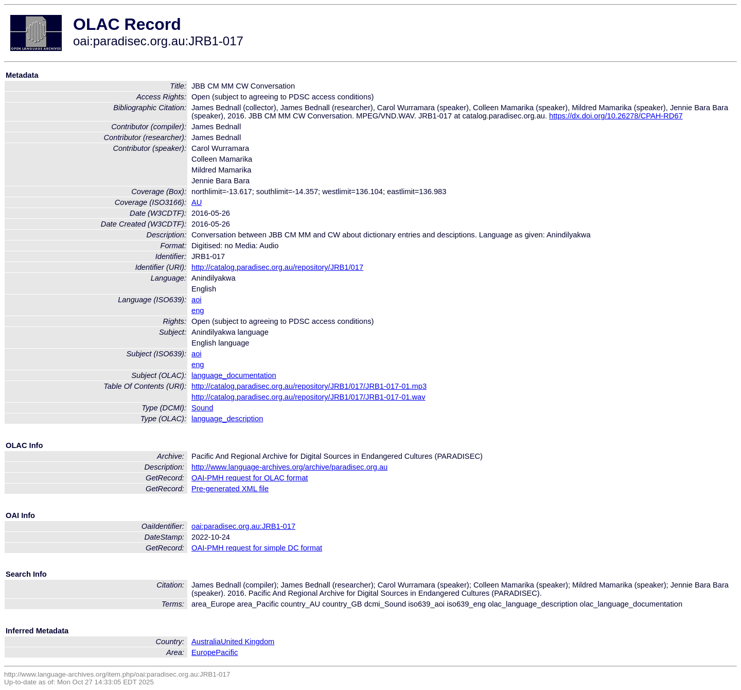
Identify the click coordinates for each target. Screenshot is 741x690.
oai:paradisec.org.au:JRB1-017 (243, 526)
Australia (206, 641)
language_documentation (233, 375)
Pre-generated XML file (230, 489)
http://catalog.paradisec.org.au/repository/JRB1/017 (277, 267)
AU (196, 202)
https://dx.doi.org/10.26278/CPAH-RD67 (616, 116)
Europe (203, 652)
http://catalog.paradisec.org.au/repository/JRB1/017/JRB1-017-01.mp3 (309, 386)
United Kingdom (247, 641)
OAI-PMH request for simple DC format (256, 548)
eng (197, 310)
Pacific (227, 652)
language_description (227, 419)
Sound (202, 408)
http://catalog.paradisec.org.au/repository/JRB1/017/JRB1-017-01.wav (308, 397)
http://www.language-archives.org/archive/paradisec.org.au (289, 467)
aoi (196, 300)
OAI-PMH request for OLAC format (249, 478)
